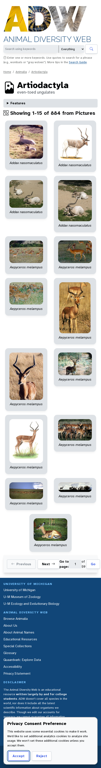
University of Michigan (19, 590)
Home (7, 72)
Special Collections (17, 646)
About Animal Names (18, 632)
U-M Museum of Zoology (21, 597)
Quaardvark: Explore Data (22, 659)
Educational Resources (20, 639)
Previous (21, 564)
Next (48, 564)
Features (17, 103)
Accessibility (12, 666)
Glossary (9, 653)
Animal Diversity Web (47, 39)
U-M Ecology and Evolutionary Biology (31, 603)
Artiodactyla (39, 72)
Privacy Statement (16, 673)
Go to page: (64, 564)
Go (93, 564)
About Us (10, 625)
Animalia (21, 72)
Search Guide (78, 62)
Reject (41, 756)
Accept (19, 756)
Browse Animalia (15, 618)
